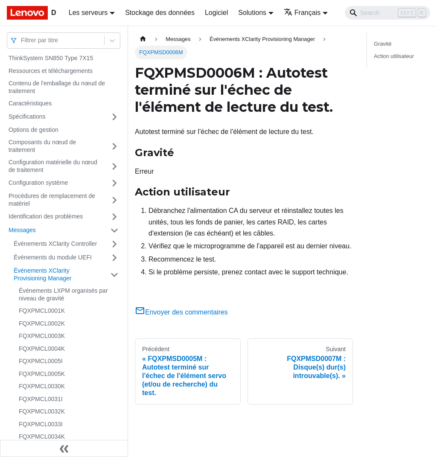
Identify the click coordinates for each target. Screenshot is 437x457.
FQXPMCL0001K (42, 310)
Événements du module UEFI (53, 257)
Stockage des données (160, 12)
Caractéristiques (30, 103)
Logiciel (216, 12)
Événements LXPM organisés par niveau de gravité (63, 294)
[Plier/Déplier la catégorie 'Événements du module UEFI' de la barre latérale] (114, 258)
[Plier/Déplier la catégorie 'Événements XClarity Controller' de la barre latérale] (114, 244)
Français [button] (302, 12)
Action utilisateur (394, 56)
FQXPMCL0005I (41, 361)
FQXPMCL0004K (42, 348)
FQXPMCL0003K (42, 335)
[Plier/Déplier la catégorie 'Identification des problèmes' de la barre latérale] (114, 217)
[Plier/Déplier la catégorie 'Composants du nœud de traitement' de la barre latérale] (114, 146)
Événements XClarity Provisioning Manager (42, 274)
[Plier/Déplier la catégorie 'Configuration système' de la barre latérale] (114, 183)
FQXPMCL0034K (42, 436)
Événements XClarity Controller (55, 243)
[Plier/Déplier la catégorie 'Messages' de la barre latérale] (114, 230)
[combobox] (22, 40)
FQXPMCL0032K (42, 411)
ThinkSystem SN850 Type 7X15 (51, 58)
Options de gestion (33, 129)
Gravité (382, 44)
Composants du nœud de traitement (42, 146)
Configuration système (38, 182)
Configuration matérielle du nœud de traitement (53, 166)
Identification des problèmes (46, 216)
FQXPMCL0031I (41, 399)
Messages (22, 230)
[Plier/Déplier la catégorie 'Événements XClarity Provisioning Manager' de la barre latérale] (114, 275)
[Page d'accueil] (143, 39)
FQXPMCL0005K (42, 373)
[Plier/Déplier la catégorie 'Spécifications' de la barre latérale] (114, 117)
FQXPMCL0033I (41, 424)
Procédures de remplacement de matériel (52, 199)
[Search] (387, 13)
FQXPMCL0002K (42, 323)
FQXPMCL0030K (42, 386)
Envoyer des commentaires (181, 312)
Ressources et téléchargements (51, 70)
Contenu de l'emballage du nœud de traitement (57, 87)
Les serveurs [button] (88, 12)
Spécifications (27, 116)
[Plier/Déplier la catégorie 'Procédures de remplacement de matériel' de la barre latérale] (114, 200)
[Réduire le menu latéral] (64, 448)
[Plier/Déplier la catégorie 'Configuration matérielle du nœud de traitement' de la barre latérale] (114, 166)
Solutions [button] (252, 12)
